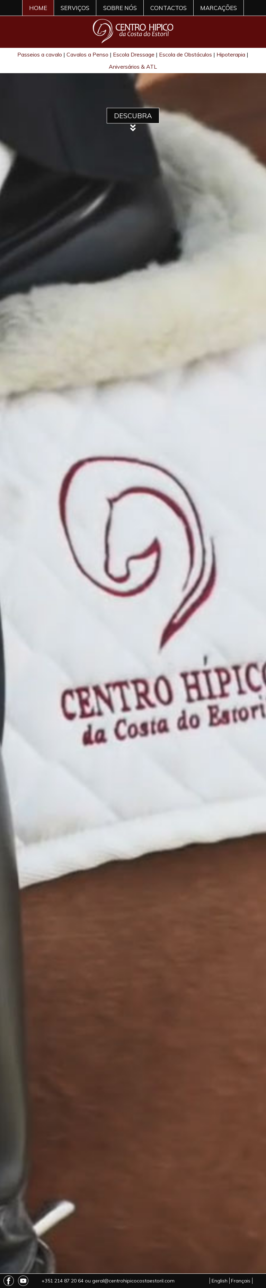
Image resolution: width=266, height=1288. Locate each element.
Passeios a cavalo (39, 54)
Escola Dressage (133, 54)
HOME (38, 7)
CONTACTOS (168, 7)
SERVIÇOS (75, 7)
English (220, 1281)
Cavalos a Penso (87, 54)
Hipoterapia (230, 54)
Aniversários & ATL (133, 66)
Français (240, 1281)
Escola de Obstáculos (185, 54)
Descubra (133, 115)
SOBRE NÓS (120, 7)
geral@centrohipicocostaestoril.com (133, 1281)
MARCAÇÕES (218, 7)
